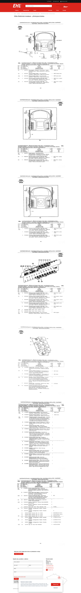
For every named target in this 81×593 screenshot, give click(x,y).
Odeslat (16, 578)
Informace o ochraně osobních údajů (19, 576)
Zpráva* (15, 571)
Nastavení (56, 587)
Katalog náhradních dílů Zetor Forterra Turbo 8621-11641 (30, 13)
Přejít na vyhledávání (18, 553)
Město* (15, 568)
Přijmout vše (55, 584)
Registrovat (56, 1)
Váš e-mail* (16, 565)
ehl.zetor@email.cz (50, 567)
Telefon (30, 565)
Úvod (15, 13)
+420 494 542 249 (49, 565)
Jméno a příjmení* (17, 561)
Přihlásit (49, 1)
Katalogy (18, 13)
